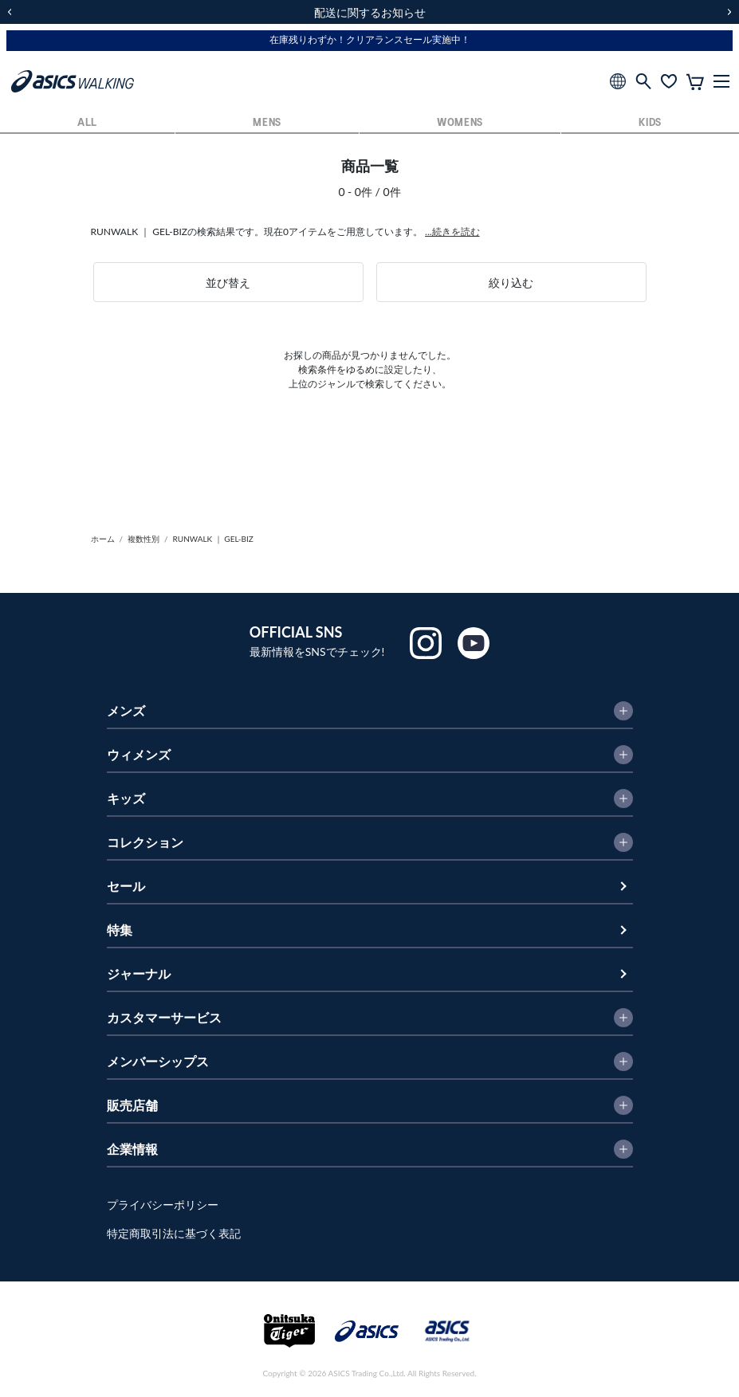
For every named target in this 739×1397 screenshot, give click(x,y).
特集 (119, 929)
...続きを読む (452, 231)
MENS (267, 123)
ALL (87, 123)
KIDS (650, 123)
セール (126, 885)
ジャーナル (139, 973)
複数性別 (143, 538)
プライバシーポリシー (162, 1204)
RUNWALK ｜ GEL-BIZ (213, 538)
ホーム (103, 538)
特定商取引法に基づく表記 (174, 1233)
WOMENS (460, 123)
